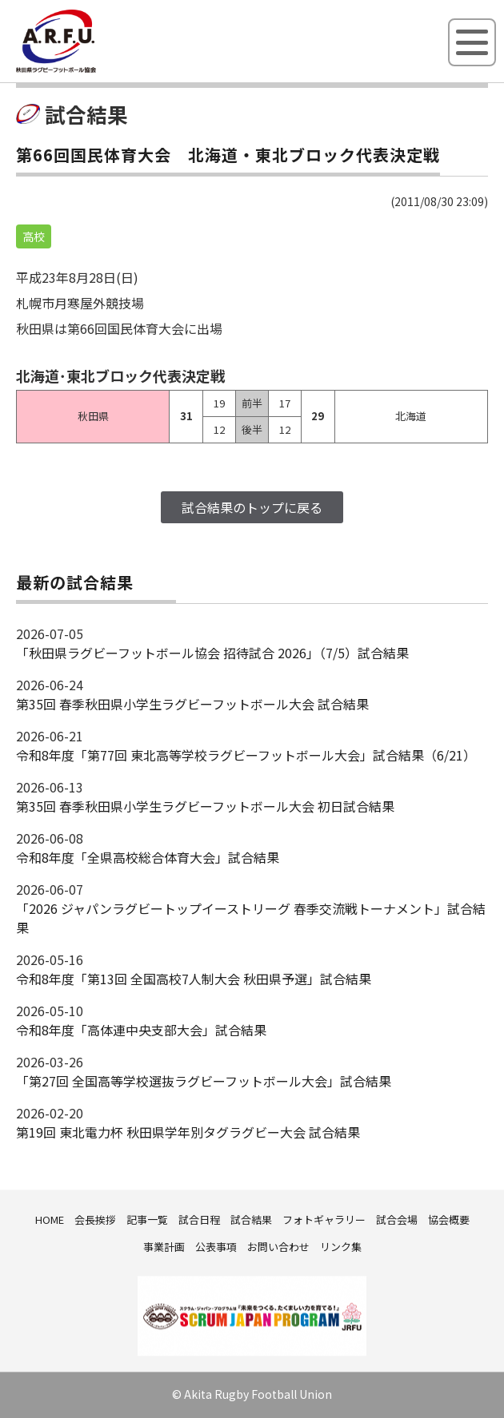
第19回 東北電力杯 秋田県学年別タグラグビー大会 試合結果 (188, 1132)
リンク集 (341, 1246)
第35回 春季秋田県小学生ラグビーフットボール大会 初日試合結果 (205, 806)
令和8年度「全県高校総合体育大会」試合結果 (147, 857)
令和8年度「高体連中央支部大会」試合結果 (141, 1029)
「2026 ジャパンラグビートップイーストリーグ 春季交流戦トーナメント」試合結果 (251, 918)
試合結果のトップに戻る (252, 507)
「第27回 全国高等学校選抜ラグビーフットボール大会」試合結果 (203, 1080)
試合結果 (251, 1219)
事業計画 (164, 1246)
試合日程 (199, 1219)
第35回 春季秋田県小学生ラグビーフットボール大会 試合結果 (192, 703)
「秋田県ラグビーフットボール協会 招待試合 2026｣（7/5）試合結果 (212, 652)
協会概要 (449, 1219)
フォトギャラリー (324, 1219)
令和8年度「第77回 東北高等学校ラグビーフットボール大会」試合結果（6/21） (246, 755)
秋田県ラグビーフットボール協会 (92, 69)
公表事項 (216, 1246)
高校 (33, 236)
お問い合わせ (278, 1246)
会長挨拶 (95, 1219)
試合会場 (397, 1219)
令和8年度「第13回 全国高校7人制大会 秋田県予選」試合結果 (193, 978)
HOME (49, 1219)
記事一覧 (147, 1219)
